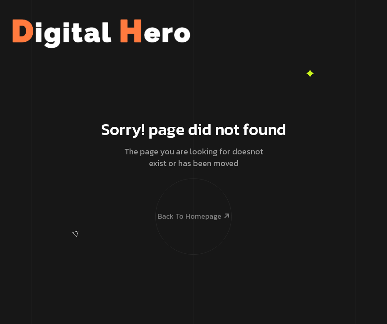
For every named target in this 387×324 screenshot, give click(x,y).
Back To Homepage (193, 198)
